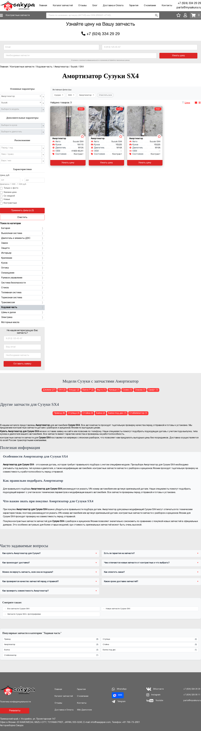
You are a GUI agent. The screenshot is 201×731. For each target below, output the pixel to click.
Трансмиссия (22, 302)
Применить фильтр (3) (22, 211)
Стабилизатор (51, 655)
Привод (51, 639)
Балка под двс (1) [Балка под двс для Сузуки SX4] (117, 413)
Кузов (22, 263)
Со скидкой (7, 196)
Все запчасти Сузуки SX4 (18, 609)
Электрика (22, 317)
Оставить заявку (22, 364)
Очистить (22, 217)
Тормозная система (22, 297)
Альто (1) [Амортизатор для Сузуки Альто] (101, 390)
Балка (51, 650)
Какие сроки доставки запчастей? (121, 582)
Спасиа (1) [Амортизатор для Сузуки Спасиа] (140, 390)
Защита (22, 248)
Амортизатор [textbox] (21, 96)
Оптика (22, 268)
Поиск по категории (10, 224)
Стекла (22, 287)
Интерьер (22, 253)
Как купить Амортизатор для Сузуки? (21, 553)
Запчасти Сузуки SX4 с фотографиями (24, 614)
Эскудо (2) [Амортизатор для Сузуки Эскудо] (73, 390)
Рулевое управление (22, 278)
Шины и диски (22, 312)
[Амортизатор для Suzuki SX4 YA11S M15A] (68, 121)
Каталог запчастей (63, 6)
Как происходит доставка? (16, 563)
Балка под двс (150, 650)
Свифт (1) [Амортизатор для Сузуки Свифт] (153, 390)
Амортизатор (51, 644)
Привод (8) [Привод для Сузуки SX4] (59, 413)
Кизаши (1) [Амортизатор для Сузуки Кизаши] (114, 390)
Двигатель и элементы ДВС (22, 238)
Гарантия (133, 6)
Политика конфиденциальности (15, 702)
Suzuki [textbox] (21, 102)
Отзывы (82, 6)
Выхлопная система (22, 233)
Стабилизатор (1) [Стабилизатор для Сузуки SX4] (138, 413)
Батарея (22, 228)
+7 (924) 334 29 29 (189, 3)
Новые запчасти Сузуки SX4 (118, 609)
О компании (150, 6)
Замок (22, 243)
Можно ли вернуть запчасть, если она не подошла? (27, 572)
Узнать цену (178, 56)
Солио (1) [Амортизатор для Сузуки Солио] (127, 390)
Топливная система (22, 292)
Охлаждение (22, 273)
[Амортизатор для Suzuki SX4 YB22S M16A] (106, 121)
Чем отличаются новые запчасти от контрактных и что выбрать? (136, 563)
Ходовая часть (22, 307)
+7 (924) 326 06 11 (191, 695)
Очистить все (105, 95)
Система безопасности (22, 283)
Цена (187, 103)
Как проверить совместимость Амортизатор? (25, 591)
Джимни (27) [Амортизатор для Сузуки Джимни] (49, 390)
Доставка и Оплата (113, 6)
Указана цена (8, 192)
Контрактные (8, 203)
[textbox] (21, 109)
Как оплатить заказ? (114, 572)
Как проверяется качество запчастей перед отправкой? (30, 582)
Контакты (167, 6)
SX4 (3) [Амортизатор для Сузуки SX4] (62, 390)
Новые (5, 199)
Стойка (150, 644)
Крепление (22, 258)
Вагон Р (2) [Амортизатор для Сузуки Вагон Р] (88, 390)
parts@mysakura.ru (189, 7)
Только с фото (9, 188)
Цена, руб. (5, 175)
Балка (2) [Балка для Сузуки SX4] (100, 413)
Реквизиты (14, 711)
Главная (43, 6)
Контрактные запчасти (18, 15)
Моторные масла (10, 322)
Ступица (150, 639)
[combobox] (102, 15)
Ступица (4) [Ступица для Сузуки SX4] (74, 413)
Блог (94, 6)
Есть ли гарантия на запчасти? (119, 553)
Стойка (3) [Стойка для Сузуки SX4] (87, 413)
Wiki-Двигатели (84, 710)
